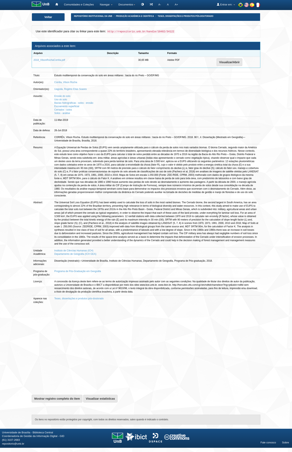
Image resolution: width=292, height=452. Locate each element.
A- (159, 4)
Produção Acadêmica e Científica (135, 16)
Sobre (285, 442)
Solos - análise (62, 113)
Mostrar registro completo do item (57, 398)
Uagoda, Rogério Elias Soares (70, 89)
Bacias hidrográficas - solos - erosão (73, 103)
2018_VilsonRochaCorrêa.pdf (49, 60)
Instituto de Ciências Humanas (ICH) (73, 250)
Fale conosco (268, 442)
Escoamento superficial (66, 106)
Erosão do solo (62, 96)
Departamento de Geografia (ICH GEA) (75, 254)
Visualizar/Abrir (229, 62)
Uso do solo (60, 99)
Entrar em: (226, 4)
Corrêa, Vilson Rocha (65, 82)
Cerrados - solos (63, 109)
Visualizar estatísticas (100, 398)
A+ (176, 4)
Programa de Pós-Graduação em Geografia (77, 271)
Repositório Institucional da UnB (93, 16)
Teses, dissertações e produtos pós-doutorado (185, 16)
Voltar (48, 17)
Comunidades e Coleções (79, 4)
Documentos (127, 4)
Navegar (106, 4)
